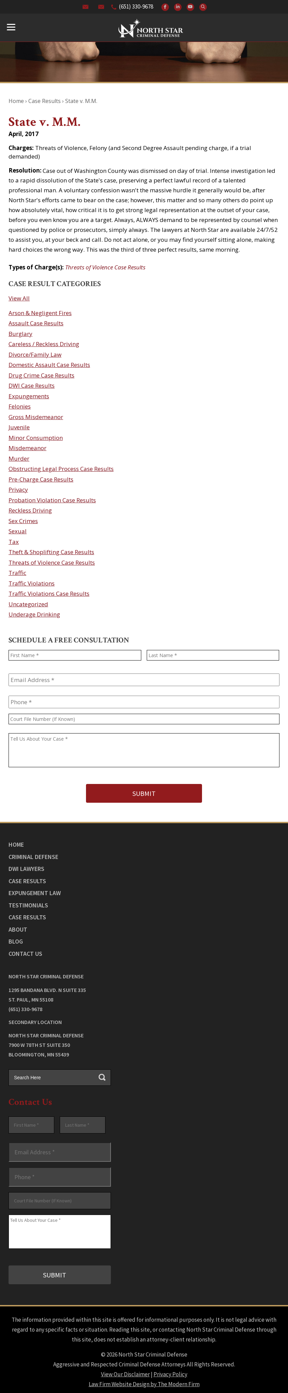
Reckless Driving (30, 510)
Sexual (18, 531)
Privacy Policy (170, 1370)
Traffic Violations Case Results (49, 593)
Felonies (20, 406)
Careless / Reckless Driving (44, 344)
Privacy (18, 489)
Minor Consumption (36, 438)
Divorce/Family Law (35, 354)
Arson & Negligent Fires (40, 313)
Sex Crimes (23, 521)
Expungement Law (35, 891)
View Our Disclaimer (125, 1370)
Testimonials (28, 903)
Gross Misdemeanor (36, 417)
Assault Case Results (36, 323)
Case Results (27, 879)
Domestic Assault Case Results (49, 365)
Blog (16, 939)
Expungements (29, 396)
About (18, 927)
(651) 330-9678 (136, 6)
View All (19, 298)
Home (16, 842)
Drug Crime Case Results (41, 375)
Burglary (20, 334)
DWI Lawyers (26, 867)
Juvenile (19, 427)
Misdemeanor (27, 448)
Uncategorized (28, 604)
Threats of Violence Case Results (105, 267)
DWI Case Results (32, 385)
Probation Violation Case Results (52, 500)
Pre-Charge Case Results (41, 479)
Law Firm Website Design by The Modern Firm (144, 1379)
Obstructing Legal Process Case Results (61, 469)
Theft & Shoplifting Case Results (51, 552)
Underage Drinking (34, 614)
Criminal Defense (33, 854)
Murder (19, 458)
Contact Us (25, 951)
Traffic (17, 573)
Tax (14, 542)
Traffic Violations (32, 583)
